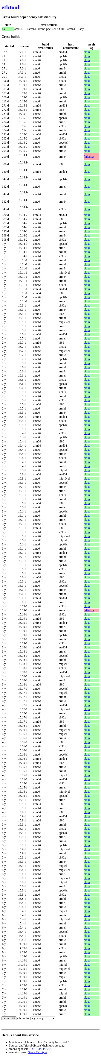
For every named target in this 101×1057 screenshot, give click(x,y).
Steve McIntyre (37, 1052)
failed (87, 156)
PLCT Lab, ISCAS (40, 1048)
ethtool (10, 7)
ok (85, 52)
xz (89, 52)
